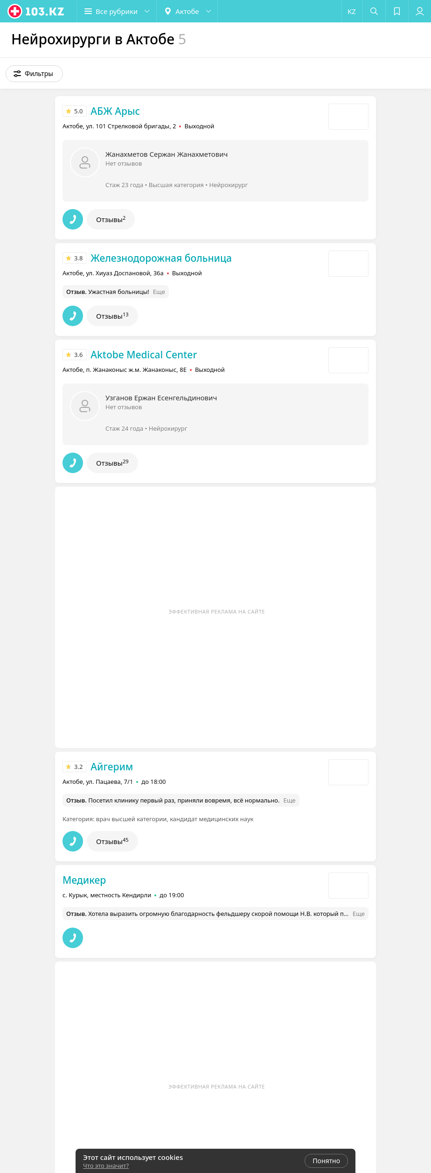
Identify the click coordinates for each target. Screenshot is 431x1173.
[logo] (36, 11)
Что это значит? (106, 1165)
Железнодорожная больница (161, 258)
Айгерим (111, 766)
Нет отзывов (123, 163)
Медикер (84, 880)
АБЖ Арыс (115, 111)
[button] (116, 11)
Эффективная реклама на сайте (216, 611)
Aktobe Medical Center (143, 354)
